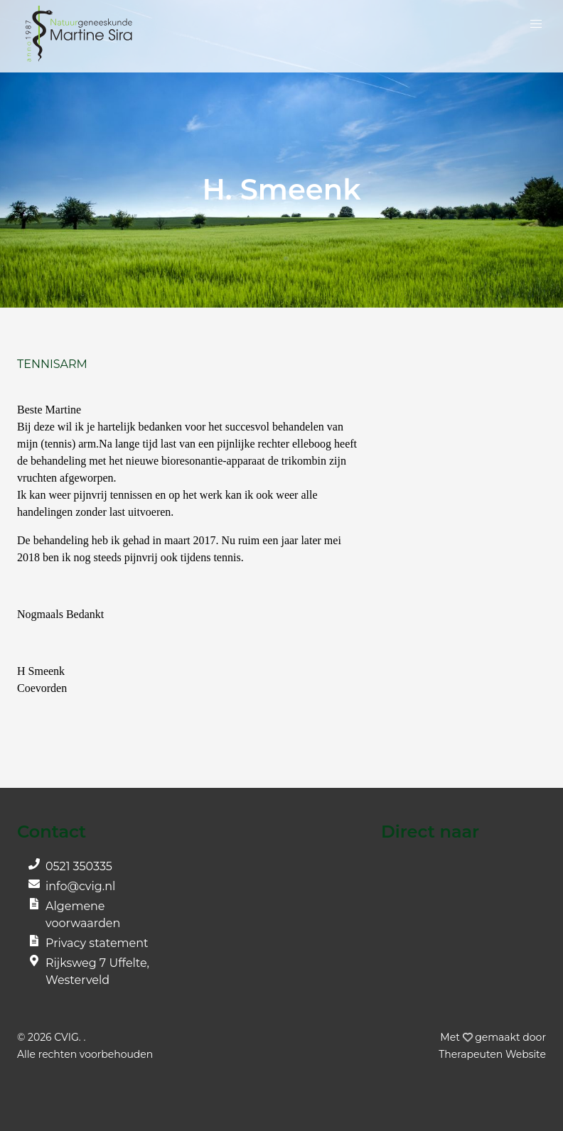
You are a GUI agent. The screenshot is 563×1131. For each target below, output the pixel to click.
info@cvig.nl (80, 886)
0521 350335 (78, 866)
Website (492, 1054)
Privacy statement (97, 943)
